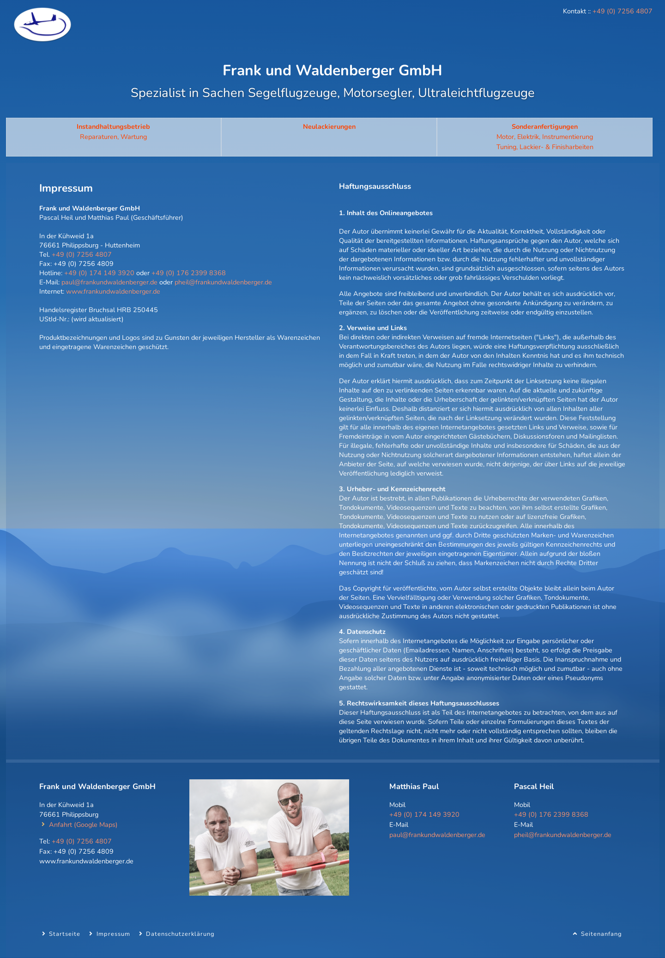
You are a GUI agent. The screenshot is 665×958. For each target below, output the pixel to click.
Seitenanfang (601, 933)
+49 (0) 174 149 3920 (99, 272)
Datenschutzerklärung (180, 933)
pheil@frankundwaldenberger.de (223, 282)
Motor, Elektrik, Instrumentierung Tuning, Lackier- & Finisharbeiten (544, 136)
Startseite (64, 933)
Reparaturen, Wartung (113, 131)
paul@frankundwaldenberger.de (109, 282)
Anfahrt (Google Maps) (83, 824)
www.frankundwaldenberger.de (113, 291)
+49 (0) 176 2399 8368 (188, 272)
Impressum (113, 933)
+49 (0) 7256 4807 (622, 11)
